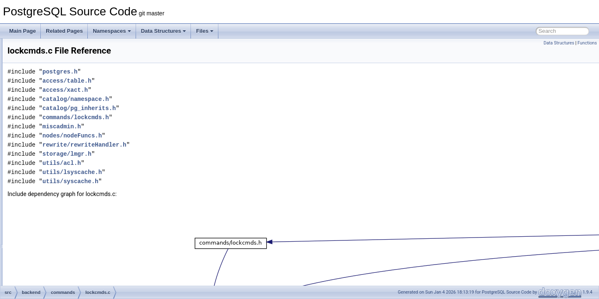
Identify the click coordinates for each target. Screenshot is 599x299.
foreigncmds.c (63, 139)
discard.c (57, 66)
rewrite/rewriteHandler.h (188, 145)
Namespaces (112, 31)
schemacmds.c (64, 248)
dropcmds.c (60, 75)
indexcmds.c (61, 157)
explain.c (57, 93)
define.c (56, 56)
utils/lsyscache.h (176, 172)
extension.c (60, 129)
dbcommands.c (64, 47)
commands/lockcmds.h (179, 117)
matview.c (58, 175)
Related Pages (64, 31)
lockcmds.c (59, 166)
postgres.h (163, 72)
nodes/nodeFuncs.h (176, 136)
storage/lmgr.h (171, 154)
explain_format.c (65, 111)
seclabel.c (58, 257)
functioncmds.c (64, 148)
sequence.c (60, 267)
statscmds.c (60, 285)
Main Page (22, 31)
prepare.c (58, 221)
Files (204, 31)
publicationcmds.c (67, 239)
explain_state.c (64, 120)
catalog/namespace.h (179, 99)
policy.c (55, 203)
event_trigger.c (63, 84)
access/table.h (171, 81)
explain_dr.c (60, 102)
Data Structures (163, 31)
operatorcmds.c (64, 193)
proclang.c (58, 230)
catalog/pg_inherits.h (183, 108)
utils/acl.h (165, 163)
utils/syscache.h (174, 181)
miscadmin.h (165, 126)
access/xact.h (169, 90)
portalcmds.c (61, 212)
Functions (587, 43)
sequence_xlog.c (66, 276)
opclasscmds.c (63, 184)
